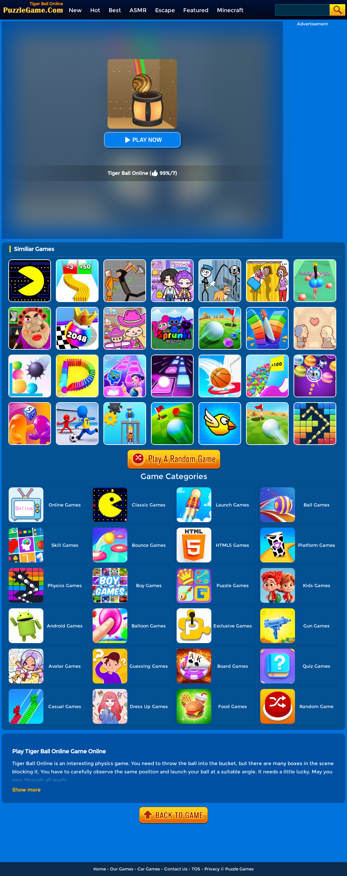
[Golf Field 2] (172, 404)
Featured (196, 10)
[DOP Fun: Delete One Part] (267, 262)
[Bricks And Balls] (315, 404)
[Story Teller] (315, 309)
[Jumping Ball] (172, 357)
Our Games (121, 868)
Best (115, 10)
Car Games (148, 868)
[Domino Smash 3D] (77, 357)
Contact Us (175, 868)
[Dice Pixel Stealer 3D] (29, 404)
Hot (95, 10)
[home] (33, 10)
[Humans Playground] (124, 262)
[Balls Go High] (267, 357)
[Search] (302, 10)
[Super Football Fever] (77, 404)
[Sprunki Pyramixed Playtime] (172, 309)
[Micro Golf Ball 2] (219, 309)
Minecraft (230, 10)
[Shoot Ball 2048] (77, 309)
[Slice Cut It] (267, 309)
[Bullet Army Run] (77, 262)
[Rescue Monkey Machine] (124, 404)
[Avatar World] (124, 309)
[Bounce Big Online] (315, 262)
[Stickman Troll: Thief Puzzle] (219, 262)
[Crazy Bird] (219, 404)
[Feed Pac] (29, 262)
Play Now (142, 140)
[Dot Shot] (124, 357)
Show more (26, 790)
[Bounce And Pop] (29, 357)
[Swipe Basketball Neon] (219, 357)
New (75, 10)
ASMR (138, 10)
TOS (196, 868)
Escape (165, 10)
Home (99, 868)
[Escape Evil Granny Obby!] (29, 309)
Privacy (212, 868)
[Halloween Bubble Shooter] (315, 357)
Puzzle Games (239, 868)
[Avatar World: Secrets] (172, 262)
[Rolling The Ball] (267, 404)
